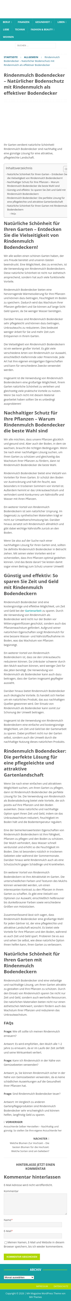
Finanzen (24, 22)
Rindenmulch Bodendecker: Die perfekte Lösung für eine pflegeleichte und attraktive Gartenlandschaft (36, 199)
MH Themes (35, 1297)
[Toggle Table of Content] (64, 169)
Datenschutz (61, 1286)
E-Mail (7, 1231)
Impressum (42, 1286)
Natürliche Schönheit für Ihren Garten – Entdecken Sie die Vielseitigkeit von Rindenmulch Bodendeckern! (37, 176)
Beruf (6, 22)
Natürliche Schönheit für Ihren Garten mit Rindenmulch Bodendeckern (38, 207)
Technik (20, 29)
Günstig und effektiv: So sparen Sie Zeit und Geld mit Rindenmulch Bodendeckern (36, 191)
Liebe (6, 29)
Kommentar (11, 1191)
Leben (61, 22)
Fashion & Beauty (42, 29)
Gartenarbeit (33, 610)
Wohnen (8, 37)
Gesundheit (42, 22)
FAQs (13, 213)
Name (7, 1220)
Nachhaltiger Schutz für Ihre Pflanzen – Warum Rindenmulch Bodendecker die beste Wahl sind (33, 184)
